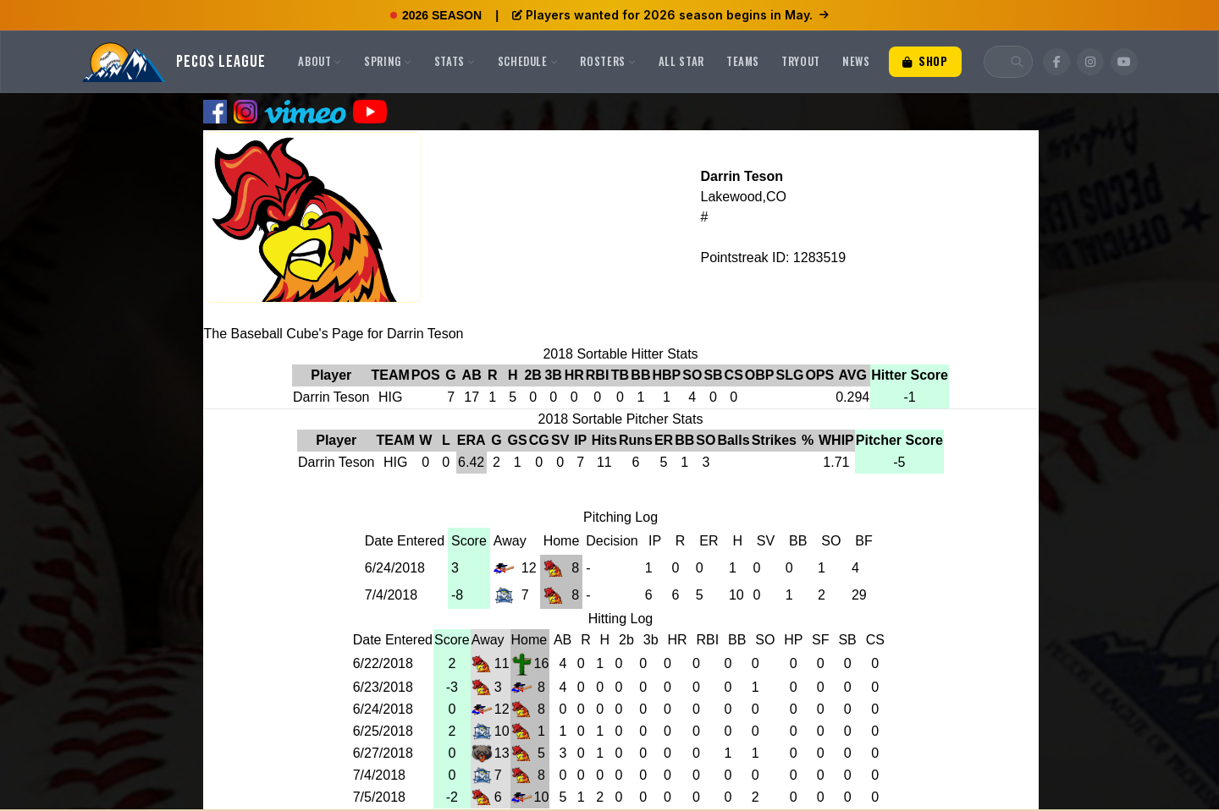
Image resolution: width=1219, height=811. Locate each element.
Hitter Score (909, 375)
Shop (925, 60)
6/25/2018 (383, 731)
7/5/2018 (379, 797)
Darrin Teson (741, 176)
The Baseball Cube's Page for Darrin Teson (334, 333)
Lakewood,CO (743, 196)
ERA (471, 440)
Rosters (608, 60)
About (320, 60)
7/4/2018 (391, 595)
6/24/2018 (395, 568)
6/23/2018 (383, 687)
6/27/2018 (383, 753)
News (856, 60)
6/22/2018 (383, 663)
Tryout (800, 60)
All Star (681, 60)
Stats (455, 60)
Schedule (528, 60)
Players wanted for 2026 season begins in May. (670, 15)
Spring (388, 60)
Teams (742, 60)
